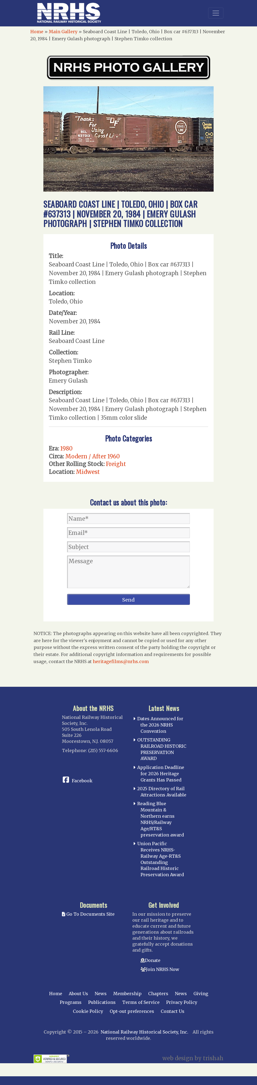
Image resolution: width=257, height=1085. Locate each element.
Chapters (158, 993)
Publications (102, 1002)
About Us (78, 993)
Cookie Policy (88, 1011)
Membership (127, 993)
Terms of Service (141, 1002)
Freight (116, 464)
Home (36, 31)
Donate (152, 960)
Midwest (88, 471)
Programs (71, 1002)
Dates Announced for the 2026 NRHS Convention (160, 725)
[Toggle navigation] (215, 13)
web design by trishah (192, 1058)
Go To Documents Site (88, 914)
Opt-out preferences (132, 1011)
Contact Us (172, 1011)
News (101, 993)
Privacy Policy (181, 1002)
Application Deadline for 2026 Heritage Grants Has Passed (160, 774)
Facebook (82, 780)
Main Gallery (63, 31)
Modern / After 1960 (92, 456)
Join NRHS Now (162, 969)
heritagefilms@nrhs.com (121, 661)
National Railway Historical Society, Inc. (144, 1032)
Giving (200, 993)
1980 (66, 448)
